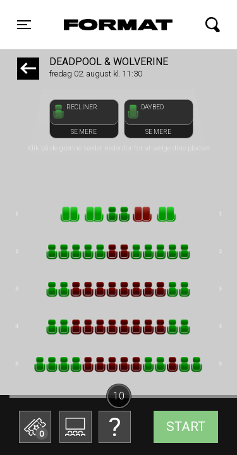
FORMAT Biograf (116, 24)
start (185, 426)
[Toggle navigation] (24, 25)
